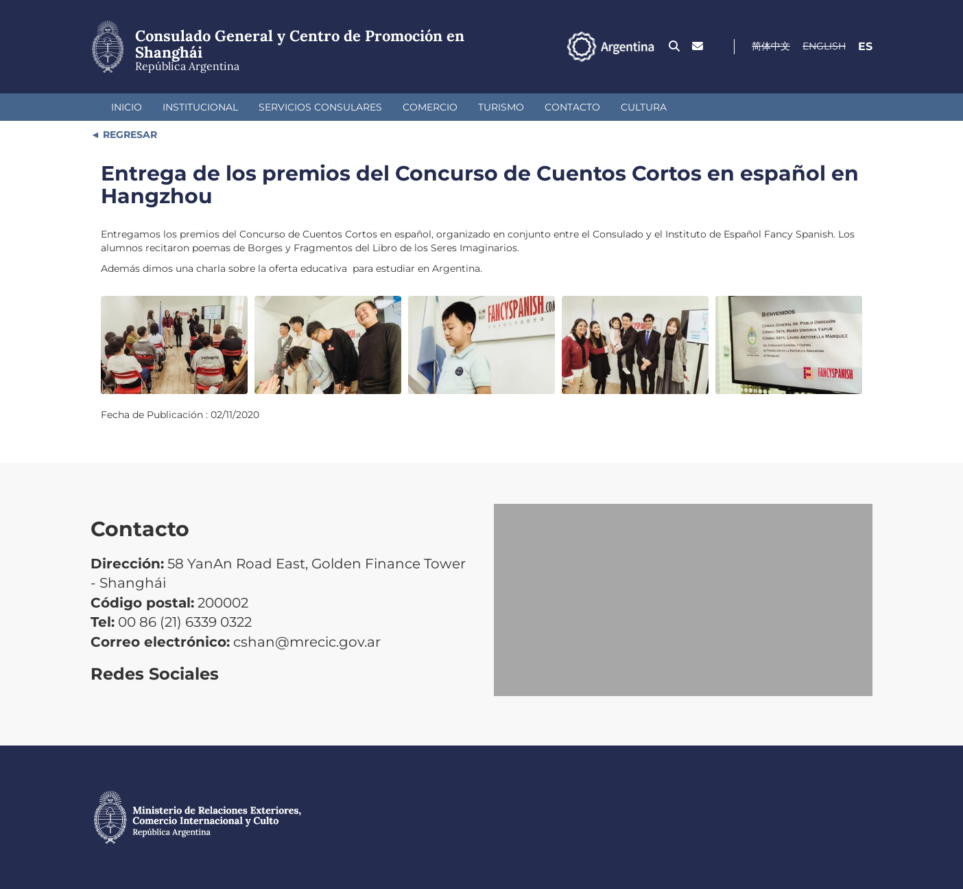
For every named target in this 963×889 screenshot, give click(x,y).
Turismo (501, 107)
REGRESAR (128, 134)
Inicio (126, 107)
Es (865, 46)
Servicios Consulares (320, 107)
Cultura (644, 107)
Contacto (572, 107)
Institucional (200, 107)
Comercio (430, 107)
